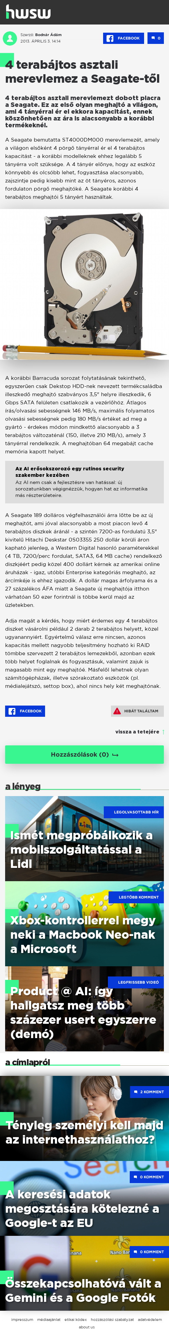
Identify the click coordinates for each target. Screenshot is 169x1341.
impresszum (22, 1320)
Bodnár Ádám (48, 34)
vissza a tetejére (137, 732)
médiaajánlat (48, 1320)
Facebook (124, 38)
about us (87, 1327)
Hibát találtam (135, 711)
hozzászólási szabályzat (112, 1320)
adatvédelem (150, 1320)
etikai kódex (76, 1320)
